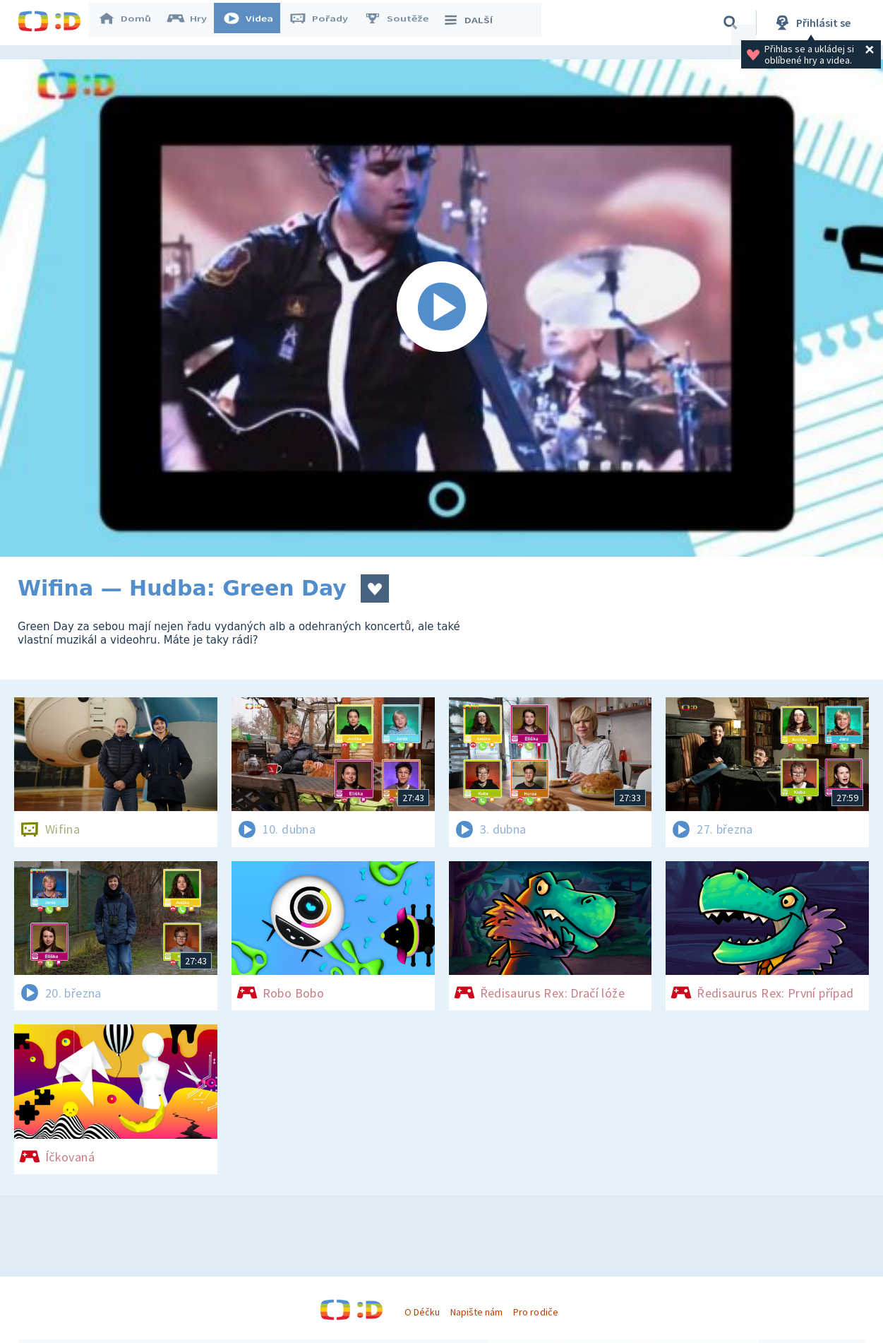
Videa (255, 22)
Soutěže (403, 22)
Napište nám (476, 1312)
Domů (131, 22)
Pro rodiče (535, 1312)
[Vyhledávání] (730, 22)
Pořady (325, 22)
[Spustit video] (441, 308)
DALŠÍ (473, 22)
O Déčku (422, 1312)
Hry (194, 22)
